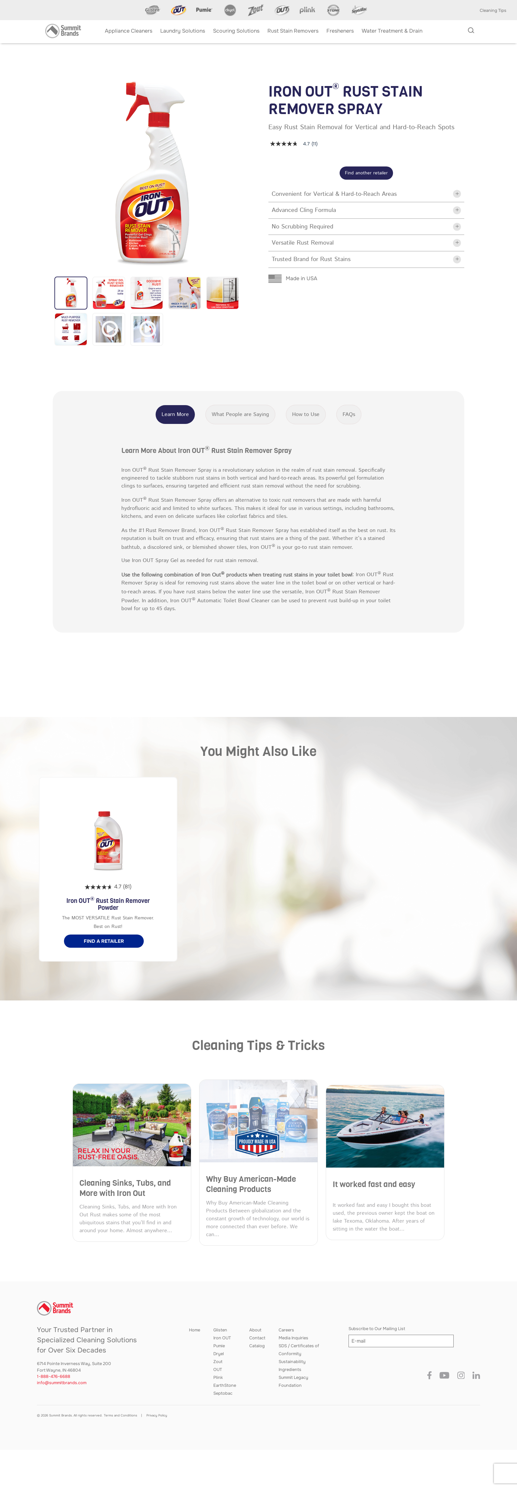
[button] (70, 293)
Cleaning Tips (493, 10)
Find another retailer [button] (366, 173)
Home (194, 1330)
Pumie (219, 1346)
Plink (218, 1377)
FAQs (349, 414)
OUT (217, 1369)
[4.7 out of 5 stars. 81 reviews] (108, 887)
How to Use (305, 414)
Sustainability (292, 1361)
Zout (218, 1361)
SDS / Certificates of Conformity (299, 1349)
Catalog (257, 1346)
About (255, 1330)
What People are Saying (240, 414)
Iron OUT (222, 1338)
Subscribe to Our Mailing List (377, 1328)
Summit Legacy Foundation (293, 1381)
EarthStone (224, 1385)
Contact (257, 1338)
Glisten (220, 1330)
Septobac (222, 1393)
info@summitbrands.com (61, 1382)
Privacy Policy (156, 1415)
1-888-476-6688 (53, 1376)
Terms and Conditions (120, 1415)
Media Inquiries (293, 1338)
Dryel (218, 1353)
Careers (286, 1330)
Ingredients (290, 1369)
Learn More (175, 414)
